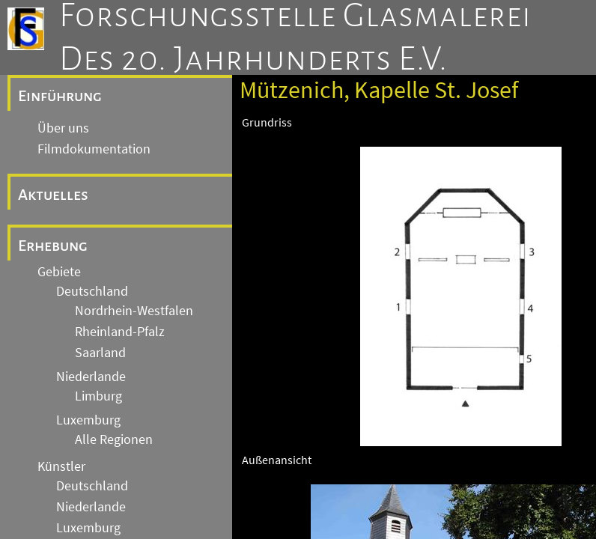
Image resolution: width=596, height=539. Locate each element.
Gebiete (59, 272)
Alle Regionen (114, 439)
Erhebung (53, 245)
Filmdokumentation (93, 149)
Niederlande (91, 376)
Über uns (63, 128)
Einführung (60, 96)
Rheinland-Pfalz (120, 331)
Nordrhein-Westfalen (134, 310)
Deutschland (92, 291)
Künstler (61, 466)
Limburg (98, 396)
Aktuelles (53, 194)
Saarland (100, 352)
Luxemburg (88, 420)
